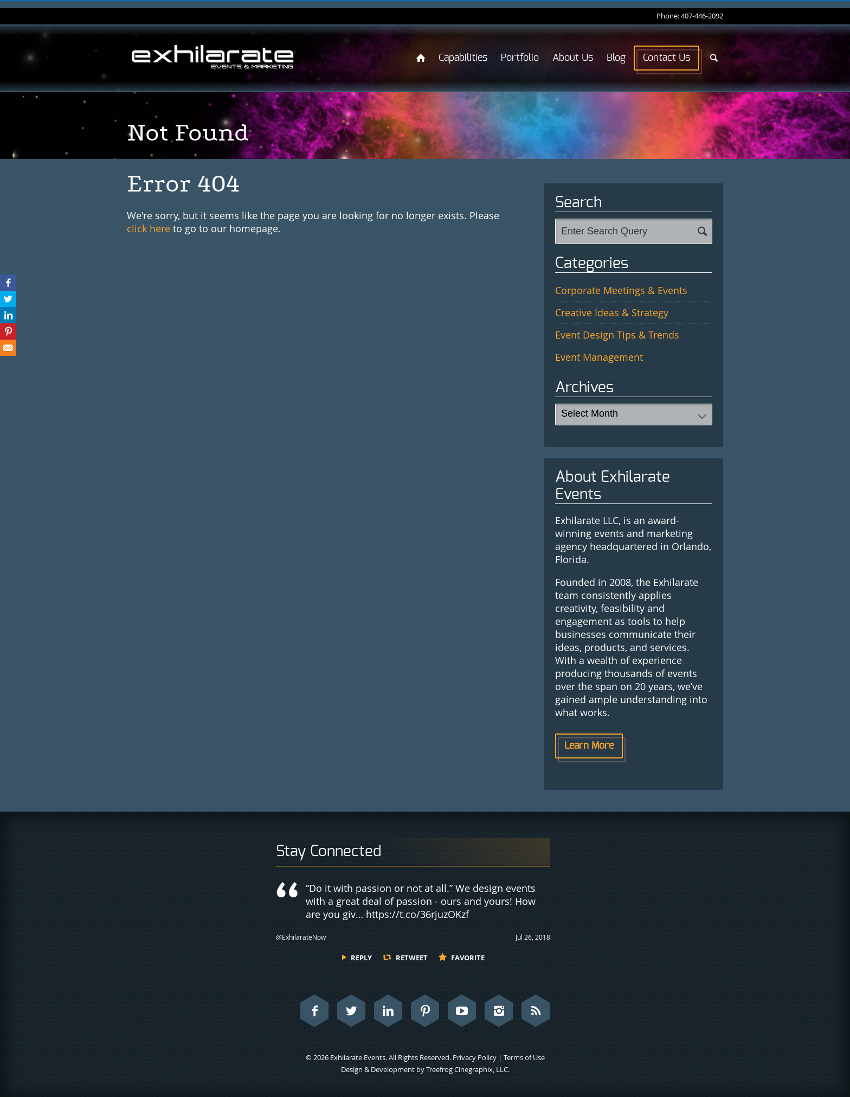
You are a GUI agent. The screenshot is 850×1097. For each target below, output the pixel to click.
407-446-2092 (702, 16)
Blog (616, 58)
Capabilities (463, 58)
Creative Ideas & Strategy (611, 312)
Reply (361, 957)
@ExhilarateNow (301, 937)
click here (148, 228)
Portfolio (520, 58)
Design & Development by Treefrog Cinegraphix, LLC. (425, 1069)
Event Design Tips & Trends (617, 334)
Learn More (589, 746)
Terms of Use (524, 1057)
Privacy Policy (475, 1057)
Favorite (468, 957)
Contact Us (666, 58)
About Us (572, 58)
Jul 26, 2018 (533, 937)
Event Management (599, 356)
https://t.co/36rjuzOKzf (417, 914)
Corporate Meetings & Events (621, 290)
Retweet (412, 957)
